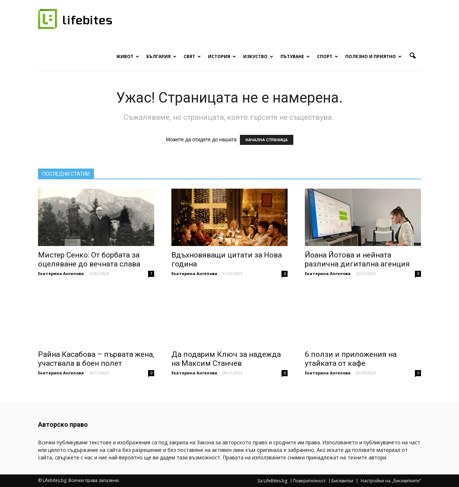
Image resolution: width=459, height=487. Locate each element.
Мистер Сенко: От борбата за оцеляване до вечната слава (89, 259)
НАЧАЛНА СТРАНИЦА (266, 140)
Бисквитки (342, 481)
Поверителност (309, 481)
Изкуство (258, 56)
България (161, 56)
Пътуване (295, 56)
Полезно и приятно (373, 56)
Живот (127, 56)
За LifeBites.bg (272, 481)
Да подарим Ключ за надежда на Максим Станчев (226, 359)
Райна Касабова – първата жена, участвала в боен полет (96, 359)
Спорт (327, 56)
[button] (412, 56)
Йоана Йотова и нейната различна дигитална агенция (357, 259)
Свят (192, 56)
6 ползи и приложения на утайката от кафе (351, 359)
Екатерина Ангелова (61, 273)
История (222, 56)
